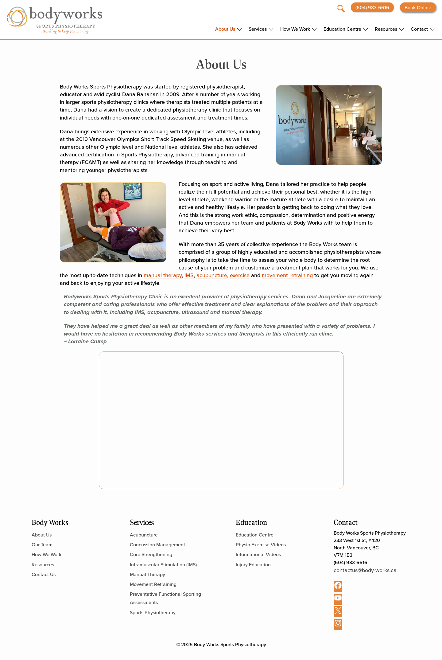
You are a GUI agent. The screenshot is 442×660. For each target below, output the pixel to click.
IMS (189, 275)
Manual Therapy (147, 574)
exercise (240, 275)
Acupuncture (144, 534)
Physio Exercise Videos (261, 544)
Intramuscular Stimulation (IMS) (163, 564)
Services (258, 29)
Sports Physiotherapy (153, 612)
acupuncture (211, 275)
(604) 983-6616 (372, 7)
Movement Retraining (153, 584)
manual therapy (163, 275)
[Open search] (341, 8)
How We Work (295, 29)
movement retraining (287, 275)
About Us (225, 29)
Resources (386, 29)
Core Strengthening (151, 554)
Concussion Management (157, 544)
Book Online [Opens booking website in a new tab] (418, 7)
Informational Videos (258, 554)
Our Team (42, 544)
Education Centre (342, 29)
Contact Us (44, 574)
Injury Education (253, 564)
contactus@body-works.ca (365, 570)
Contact (419, 29)
